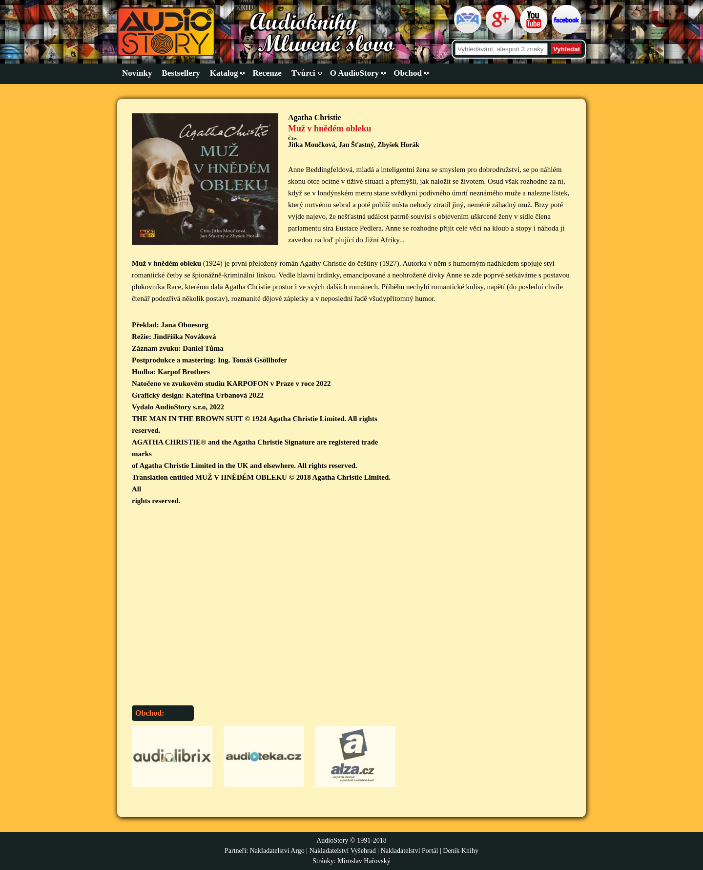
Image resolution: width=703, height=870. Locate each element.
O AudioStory (354, 73)
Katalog (224, 73)
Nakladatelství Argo (277, 850)
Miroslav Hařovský (364, 861)
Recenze (266, 73)
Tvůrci (303, 73)
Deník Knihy (460, 850)
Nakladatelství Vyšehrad (344, 850)
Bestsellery (181, 73)
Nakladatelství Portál (409, 850)
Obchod (407, 73)
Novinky (137, 73)
